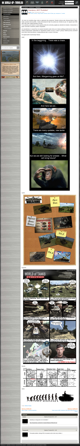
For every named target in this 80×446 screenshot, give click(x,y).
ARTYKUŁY (6, 16)
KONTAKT (5, 43)
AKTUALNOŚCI (10, 14)
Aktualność (38, 7)
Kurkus (29, 12)
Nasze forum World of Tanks (10, 64)
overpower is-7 (59, 13)
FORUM (5, 38)
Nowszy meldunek (65, 410)
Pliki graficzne (6, 22)
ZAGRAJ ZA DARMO (8, 10)
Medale (5, 34)
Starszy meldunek (29, 409)
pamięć (35, 13)
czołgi (39, 13)
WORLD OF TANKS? (8, 8)
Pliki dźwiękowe (7, 24)
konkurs (32, 13)
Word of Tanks (50, 13)
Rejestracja (61, 1)
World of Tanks (28, 405)
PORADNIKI (6, 18)
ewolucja (45, 13)
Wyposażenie (6, 36)
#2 (76, 430)
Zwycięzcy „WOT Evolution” (38, 10)
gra (54, 13)
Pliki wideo (5, 26)
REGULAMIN (6, 41)
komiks (63, 13)
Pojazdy (5, 30)
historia (41, 13)
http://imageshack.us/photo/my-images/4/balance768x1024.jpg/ (43, 422)
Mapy (4, 32)
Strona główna (25, 7)
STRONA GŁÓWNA (7, 12)
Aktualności (31, 7)
